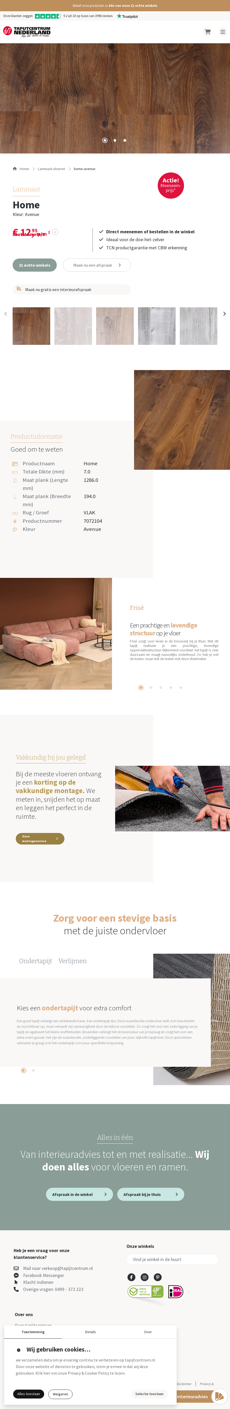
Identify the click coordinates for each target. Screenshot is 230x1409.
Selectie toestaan (149, 1393)
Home (21, 168)
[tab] (105, 140)
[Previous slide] (5, 313)
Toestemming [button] (33, 1331)
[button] (115, 5)
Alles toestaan (28, 1393)
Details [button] (90, 1331)
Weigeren (60, 1394)
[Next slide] (224, 313)
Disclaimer (184, 1383)
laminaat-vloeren (51, 168)
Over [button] (148, 1331)
